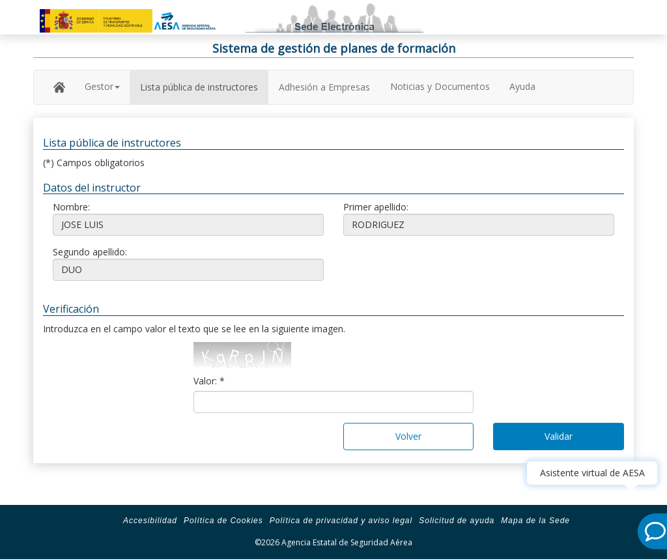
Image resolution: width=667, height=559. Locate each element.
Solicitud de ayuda (456, 520)
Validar (559, 436)
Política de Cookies (223, 520)
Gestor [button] (102, 86)
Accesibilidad (150, 520)
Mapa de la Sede (535, 520)
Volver (408, 436)
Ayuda (522, 86)
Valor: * (209, 381)
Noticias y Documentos (440, 86)
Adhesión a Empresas (324, 87)
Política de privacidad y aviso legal (341, 520)
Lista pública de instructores (199, 87)
